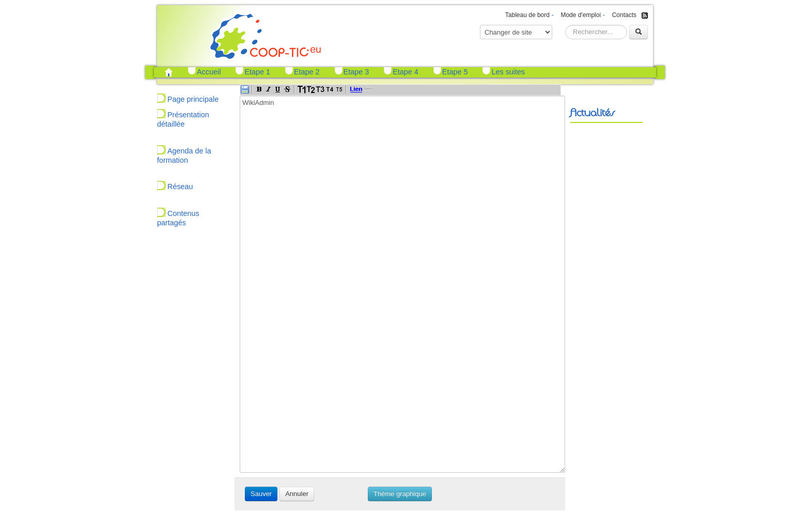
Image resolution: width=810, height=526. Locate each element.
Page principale (193, 99)
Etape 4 (405, 72)
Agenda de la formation (184, 155)
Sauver (261, 494)
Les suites (508, 72)
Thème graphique (399, 494)
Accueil (209, 72)
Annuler (296, 494)
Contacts (624, 15)
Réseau (180, 186)
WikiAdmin (402, 284)
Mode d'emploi (580, 15)
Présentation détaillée (183, 119)
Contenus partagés (178, 218)
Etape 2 (307, 72)
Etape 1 (257, 72)
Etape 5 (455, 72)
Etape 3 (356, 72)
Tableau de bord (527, 15)
